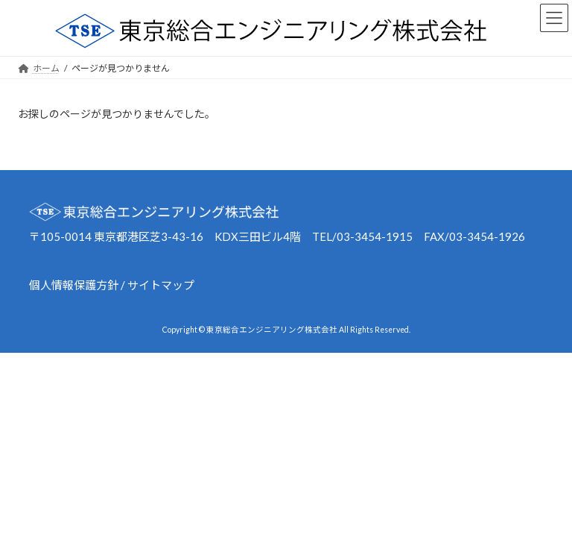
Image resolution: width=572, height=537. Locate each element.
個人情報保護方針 (73, 285)
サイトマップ (160, 285)
